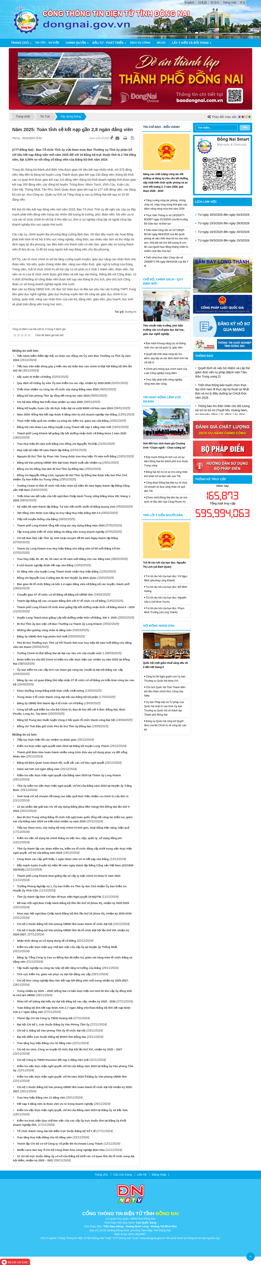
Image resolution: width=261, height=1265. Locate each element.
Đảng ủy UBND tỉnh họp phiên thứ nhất (42, 636)
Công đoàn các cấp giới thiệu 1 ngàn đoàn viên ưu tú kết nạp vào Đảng (63, 859)
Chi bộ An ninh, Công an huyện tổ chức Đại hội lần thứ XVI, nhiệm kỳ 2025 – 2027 (69, 1049)
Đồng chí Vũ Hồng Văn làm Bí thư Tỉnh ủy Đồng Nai (50, 469)
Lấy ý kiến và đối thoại (190, 42)
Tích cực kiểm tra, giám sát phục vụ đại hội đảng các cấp (54, 974)
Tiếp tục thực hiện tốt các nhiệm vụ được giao (47, 739)
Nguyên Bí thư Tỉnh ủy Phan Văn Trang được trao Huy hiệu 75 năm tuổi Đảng (66, 456)
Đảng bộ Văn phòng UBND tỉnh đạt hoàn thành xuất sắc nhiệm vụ (59, 462)
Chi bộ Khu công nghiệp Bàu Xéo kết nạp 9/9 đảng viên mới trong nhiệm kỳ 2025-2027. (73, 980)
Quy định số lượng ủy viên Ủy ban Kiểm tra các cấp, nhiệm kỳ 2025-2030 (64, 383)
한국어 (214, 2)
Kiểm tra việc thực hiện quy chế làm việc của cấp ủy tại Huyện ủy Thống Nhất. (67, 947)
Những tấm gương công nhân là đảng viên (44, 630)
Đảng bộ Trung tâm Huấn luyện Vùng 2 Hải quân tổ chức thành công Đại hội (66, 720)
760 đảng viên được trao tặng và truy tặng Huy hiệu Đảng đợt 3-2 (58, 513)
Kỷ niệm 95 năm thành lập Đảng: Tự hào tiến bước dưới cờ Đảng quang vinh (66, 506)
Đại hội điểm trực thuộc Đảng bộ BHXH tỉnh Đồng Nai (51, 1036)
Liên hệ (142, 1174)
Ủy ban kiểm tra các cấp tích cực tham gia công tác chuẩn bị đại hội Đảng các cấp (70, 669)
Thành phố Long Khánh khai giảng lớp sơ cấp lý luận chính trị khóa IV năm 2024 (68, 875)
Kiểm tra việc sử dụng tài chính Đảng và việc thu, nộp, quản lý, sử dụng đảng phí (69, 838)
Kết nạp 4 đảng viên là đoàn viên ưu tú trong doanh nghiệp (55, 1103)
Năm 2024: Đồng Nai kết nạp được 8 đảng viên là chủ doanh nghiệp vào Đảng (67, 414)
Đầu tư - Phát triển (108, 42)
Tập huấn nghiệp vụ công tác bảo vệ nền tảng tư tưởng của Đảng (59, 968)
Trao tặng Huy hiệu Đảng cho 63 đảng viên (44, 1137)
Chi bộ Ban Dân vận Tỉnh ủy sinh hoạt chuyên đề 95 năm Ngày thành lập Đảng (67, 538)
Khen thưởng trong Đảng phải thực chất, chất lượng (50, 690)
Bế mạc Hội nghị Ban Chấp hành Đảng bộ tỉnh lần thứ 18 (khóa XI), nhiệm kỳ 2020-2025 (73, 903)
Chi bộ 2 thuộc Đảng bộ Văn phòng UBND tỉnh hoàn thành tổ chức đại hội (64, 924)
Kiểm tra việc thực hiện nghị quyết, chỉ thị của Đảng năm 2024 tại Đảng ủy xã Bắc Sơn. (72, 1110)
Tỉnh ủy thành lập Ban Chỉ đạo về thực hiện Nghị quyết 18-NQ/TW (59, 896)
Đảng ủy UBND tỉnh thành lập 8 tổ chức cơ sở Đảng (50, 703)
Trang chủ (20, 42)
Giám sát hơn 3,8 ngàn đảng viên (38, 769)
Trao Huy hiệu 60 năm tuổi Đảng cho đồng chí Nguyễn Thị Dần (57, 443)
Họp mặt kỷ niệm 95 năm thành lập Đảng (43, 450)
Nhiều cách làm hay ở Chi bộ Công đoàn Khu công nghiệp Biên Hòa (61, 1150)
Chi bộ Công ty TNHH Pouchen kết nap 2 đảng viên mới (53, 1059)
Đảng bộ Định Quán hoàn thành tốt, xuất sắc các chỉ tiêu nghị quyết (60, 762)
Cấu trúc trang (122, 1174)
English (189, 2)
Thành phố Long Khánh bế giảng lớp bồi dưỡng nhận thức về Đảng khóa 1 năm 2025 (71, 433)
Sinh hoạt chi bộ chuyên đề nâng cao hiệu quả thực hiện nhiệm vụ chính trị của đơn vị (72, 796)
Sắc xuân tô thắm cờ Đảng (34, 376)
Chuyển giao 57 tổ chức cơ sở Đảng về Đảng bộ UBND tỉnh (55, 594)
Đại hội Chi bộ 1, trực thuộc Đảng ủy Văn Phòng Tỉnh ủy (53, 1024)
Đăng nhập (159, 1174)
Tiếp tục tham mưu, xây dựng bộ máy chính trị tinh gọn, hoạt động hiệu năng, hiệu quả (73, 827)
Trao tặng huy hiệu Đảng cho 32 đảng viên (44, 1043)
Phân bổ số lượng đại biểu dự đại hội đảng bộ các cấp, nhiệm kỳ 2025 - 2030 (66, 1001)
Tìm (245, 127)
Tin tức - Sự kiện (47, 42)
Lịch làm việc (206, 201)
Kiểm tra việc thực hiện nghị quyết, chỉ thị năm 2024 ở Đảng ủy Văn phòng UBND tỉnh (72, 1076)
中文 (243, 2)
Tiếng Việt (229, 2)
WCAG (161, 42)
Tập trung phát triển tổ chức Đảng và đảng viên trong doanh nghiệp (60, 531)
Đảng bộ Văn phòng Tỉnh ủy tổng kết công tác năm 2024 (53, 395)
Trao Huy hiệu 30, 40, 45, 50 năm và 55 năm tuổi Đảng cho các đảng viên (63, 559)
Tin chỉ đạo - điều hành (161, 127)
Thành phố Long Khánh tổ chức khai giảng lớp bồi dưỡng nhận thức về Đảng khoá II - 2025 (76, 607)
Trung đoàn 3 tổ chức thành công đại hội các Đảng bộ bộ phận (57, 697)
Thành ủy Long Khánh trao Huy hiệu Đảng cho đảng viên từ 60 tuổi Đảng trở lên (68, 548)
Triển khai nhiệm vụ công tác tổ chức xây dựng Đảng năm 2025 (58, 389)
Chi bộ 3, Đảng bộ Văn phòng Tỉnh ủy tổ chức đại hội (51, 1030)
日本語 (202, 2)
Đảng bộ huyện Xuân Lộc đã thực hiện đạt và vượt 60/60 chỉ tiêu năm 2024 (65, 408)
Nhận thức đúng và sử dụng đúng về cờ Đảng (46, 940)
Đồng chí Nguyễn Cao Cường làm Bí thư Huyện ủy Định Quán (57, 577)
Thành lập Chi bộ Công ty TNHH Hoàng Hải (45, 1018)
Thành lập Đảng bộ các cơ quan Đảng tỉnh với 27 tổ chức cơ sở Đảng (61, 600)
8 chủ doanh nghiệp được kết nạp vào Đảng (45, 565)
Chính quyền (76, 42)
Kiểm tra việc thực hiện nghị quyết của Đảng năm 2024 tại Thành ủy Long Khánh (69, 775)
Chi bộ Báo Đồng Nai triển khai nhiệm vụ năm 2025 (50, 402)
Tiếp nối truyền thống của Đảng (37, 519)
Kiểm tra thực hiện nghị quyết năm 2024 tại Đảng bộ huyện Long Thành (63, 746)
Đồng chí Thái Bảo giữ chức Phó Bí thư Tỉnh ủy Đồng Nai (54, 726)
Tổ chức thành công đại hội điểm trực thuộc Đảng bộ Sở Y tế (56, 1131)
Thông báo (204, 355)
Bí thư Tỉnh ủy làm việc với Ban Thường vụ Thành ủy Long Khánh (59, 623)
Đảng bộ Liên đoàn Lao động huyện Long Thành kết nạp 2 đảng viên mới (64, 427)
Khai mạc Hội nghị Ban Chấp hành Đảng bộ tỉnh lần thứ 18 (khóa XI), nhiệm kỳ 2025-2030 (74, 913)
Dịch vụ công (140, 42)
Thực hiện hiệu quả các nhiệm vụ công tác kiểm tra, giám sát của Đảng (63, 420)
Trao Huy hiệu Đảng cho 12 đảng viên (41, 1097)
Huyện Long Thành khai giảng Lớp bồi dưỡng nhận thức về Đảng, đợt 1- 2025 (67, 617)
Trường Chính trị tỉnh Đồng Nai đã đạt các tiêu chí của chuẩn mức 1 (60, 653)
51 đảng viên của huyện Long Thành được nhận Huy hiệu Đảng (58, 571)
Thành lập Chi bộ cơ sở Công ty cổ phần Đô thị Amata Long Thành (60, 1143)
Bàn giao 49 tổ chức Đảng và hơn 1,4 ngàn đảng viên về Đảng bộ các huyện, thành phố (73, 584)
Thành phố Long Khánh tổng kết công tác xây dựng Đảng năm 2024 (60, 525)
